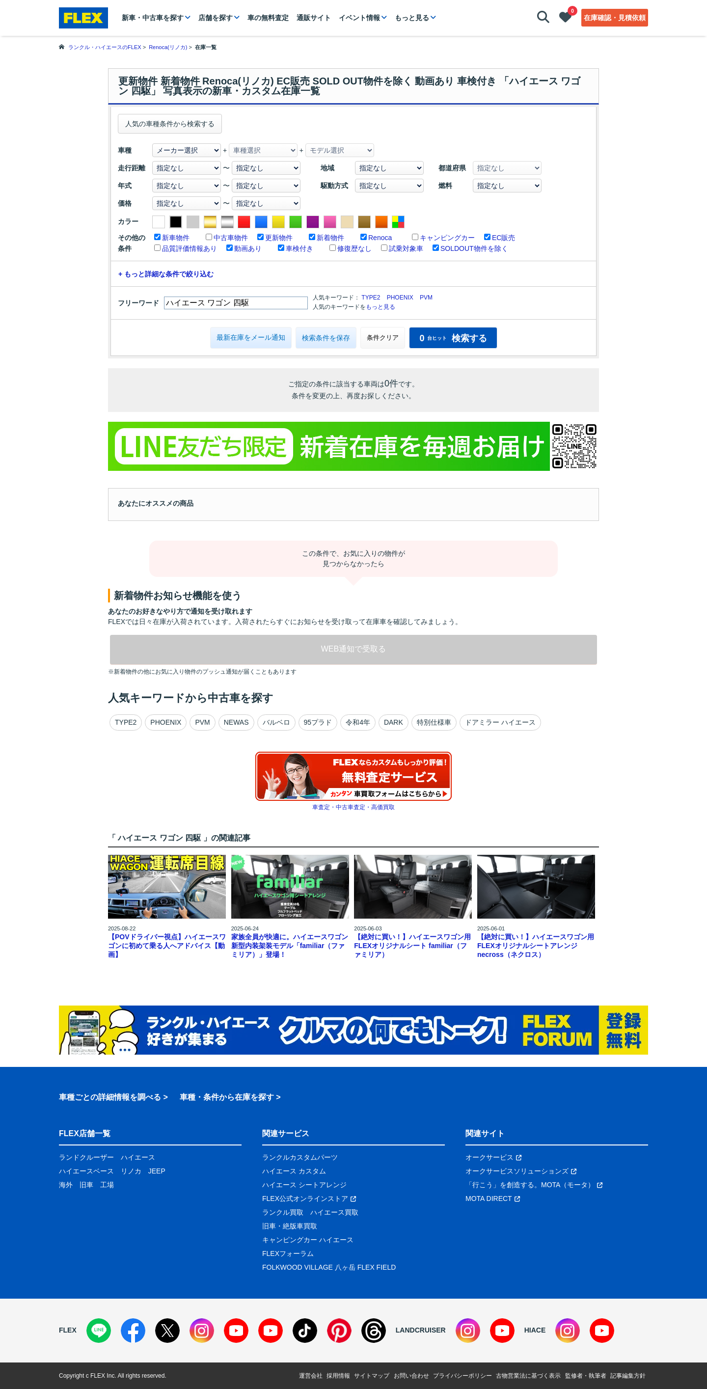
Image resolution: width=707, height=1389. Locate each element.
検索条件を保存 (326, 338)
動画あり (248, 248)
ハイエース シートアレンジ (304, 1185)
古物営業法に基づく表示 (528, 1375)
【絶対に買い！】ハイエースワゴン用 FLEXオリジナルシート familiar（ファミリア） (412, 945)
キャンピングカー (447, 238)
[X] (167, 1330)
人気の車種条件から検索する (170, 124)
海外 (66, 1185)
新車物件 (176, 238)
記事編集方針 (628, 1375)
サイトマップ (371, 1375)
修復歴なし (354, 248)
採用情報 (338, 1375)
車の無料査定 (268, 18)
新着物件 (330, 238)
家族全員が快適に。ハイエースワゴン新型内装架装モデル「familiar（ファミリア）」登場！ (289, 945)
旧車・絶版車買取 (289, 1226)
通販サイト (314, 18)
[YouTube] (236, 1330)
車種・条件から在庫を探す (227, 1097)
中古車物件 (231, 238)
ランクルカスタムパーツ (300, 1157)
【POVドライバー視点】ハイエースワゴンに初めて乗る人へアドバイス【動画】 (167, 945)
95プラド (318, 722)
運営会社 (311, 1375)
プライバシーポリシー (462, 1375)
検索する (453, 338)
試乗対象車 (406, 248)
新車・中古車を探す (153, 18)
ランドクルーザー (86, 1157)
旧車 (86, 1185)
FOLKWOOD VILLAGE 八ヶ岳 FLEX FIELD (329, 1267)
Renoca (380, 238)
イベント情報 (359, 18)
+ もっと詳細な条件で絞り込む (166, 274)
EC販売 (503, 238)
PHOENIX (400, 297)
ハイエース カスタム (294, 1171)
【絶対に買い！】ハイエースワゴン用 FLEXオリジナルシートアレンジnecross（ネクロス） (535, 945)
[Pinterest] (339, 1330)
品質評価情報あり (189, 248)
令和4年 (358, 722)
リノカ (131, 1171)
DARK (393, 722)
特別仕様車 (434, 722)
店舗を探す (215, 18)
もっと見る (412, 18)
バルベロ (276, 722)
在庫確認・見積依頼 (615, 18)
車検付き (299, 248)
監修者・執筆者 (585, 1375)
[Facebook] (133, 1330)
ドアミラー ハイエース (500, 722)
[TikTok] (305, 1330)
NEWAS (236, 722)
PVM (426, 297)
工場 (107, 1185)
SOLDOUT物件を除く (474, 248)
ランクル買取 (282, 1212)
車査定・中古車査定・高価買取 (353, 807)
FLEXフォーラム (288, 1253)
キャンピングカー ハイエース (308, 1240)
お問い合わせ (411, 1375)
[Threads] (373, 1330)
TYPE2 (370, 297)
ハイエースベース (86, 1171)
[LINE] (98, 1330)
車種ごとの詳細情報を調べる (110, 1097)
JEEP (156, 1171)
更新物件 (279, 238)
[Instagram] (202, 1330)
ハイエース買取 (334, 1212)
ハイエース (138, 1157)
